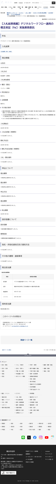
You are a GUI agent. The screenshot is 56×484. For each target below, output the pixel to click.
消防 (3, 371)
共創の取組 (19, 407)
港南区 (3, 426)
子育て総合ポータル (35, 389)
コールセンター (27, 2)
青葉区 (3, 423)
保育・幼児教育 (34, 373)
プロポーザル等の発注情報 (39, 12)
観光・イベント (6, 393)
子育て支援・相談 (34, 371)
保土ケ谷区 (32, 429)
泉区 (21, 423)
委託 (8, 14)
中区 (12, 429)
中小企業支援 (19, 399)
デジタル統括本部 (15, 14)
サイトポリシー (49, 456)
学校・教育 (32, 379)
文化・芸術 (5, 402)
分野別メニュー (20, 412)
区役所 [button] (15, 2)
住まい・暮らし (20, 368)
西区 (21, 429)
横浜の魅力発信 (6, 407)
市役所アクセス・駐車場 (32, 451)
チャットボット (35, 2)
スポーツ (4, 405)
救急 (3, 373)
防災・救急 (4, 364)
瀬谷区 (31, 426)
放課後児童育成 (34, 376)
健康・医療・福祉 (48, 364)
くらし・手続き (20, 364)
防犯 (3, 376)
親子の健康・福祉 (34, 368)
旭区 (12, 423)
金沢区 (49, 423)
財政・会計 (32, 407)
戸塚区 (3, 429)
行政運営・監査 (34, 402)
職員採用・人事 (34, 405)
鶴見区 (49, 426)
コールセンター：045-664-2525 (33, 456)
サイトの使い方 (49, 459)
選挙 (31, 412)
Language (47, 451)
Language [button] (21, 2)
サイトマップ (48, 454)
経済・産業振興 (20, 402)
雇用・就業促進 (20, 405)
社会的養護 (32, 386)
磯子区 (31, 423)
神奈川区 (41, 423)
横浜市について (34, 397)
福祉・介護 (46, 371)
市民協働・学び (20, 373)
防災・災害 (5, 368)
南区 (49, 429)
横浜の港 (4, 397)
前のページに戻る (6, 349)
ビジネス (21, 12)
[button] (28, 340)
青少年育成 (32, 381)
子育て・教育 (33, 364)
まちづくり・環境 (20, 376)
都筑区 (40, 426)
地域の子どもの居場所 (35, 384)
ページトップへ (28, 355)
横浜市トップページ (12, 12)
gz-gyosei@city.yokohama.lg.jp (20, 326)
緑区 (40, 429)
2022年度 (50, 12)
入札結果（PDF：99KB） (6, 51)
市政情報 (32, 393)
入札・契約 (28, 12)
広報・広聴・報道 (34, 410)
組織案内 (28, 454)
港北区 (12, 426)
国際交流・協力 (20, 410)
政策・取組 (32, 399)
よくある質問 (29, 459)
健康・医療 (46, 368)
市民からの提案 (30, 462)
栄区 (21, 426)
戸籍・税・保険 (20, 371)
